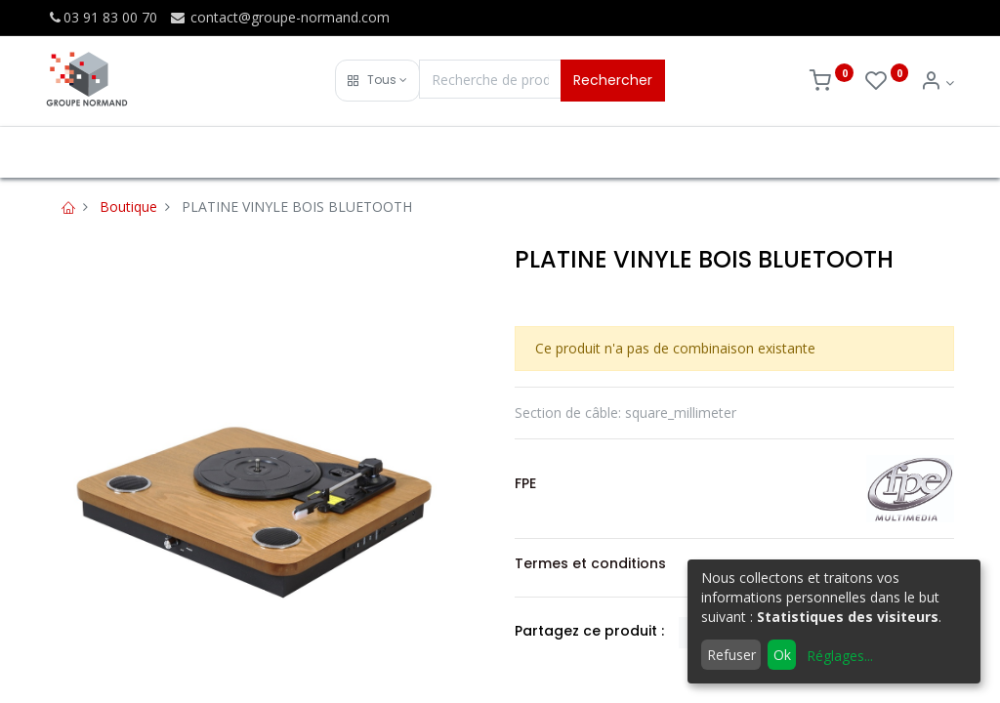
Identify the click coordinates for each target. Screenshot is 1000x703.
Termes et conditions (590, 563)
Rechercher (612, 80)
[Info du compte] (937, 82)
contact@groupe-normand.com (279, 17)
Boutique (128, 206)
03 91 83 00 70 (101, 17)
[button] (377, 81)
